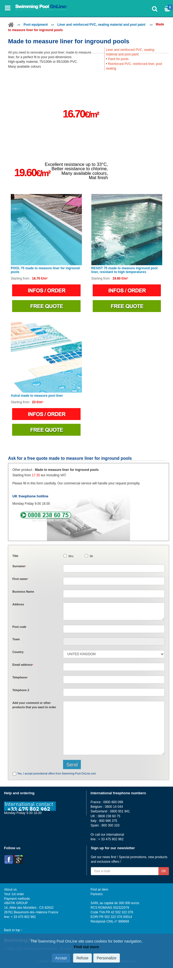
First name (20, 578)
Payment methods (17, 899)
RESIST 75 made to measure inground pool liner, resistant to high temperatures (124, 270)
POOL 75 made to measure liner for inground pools (45, 270)
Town (16, 639)
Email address (22, 664)
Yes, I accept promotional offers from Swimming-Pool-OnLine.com (56, 773)
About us (10, 889)
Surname (19, 566)
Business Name (23, 591)
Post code (19, 626)
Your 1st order (14, 894)
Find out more (86, 947)
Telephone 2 (20, 690)
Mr (91, 556)
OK (163, 871)
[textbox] (114, 629)
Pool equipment (35, 25)
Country (17, 652)
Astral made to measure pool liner (37, 396)
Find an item (99, 889)
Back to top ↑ (13, 930)
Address (18, 604)
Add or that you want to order (34, 704)
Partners (97, 894)
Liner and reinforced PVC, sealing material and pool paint (101, 25)
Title (15, 555)
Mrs (70, 556)
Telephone (20, 677)
